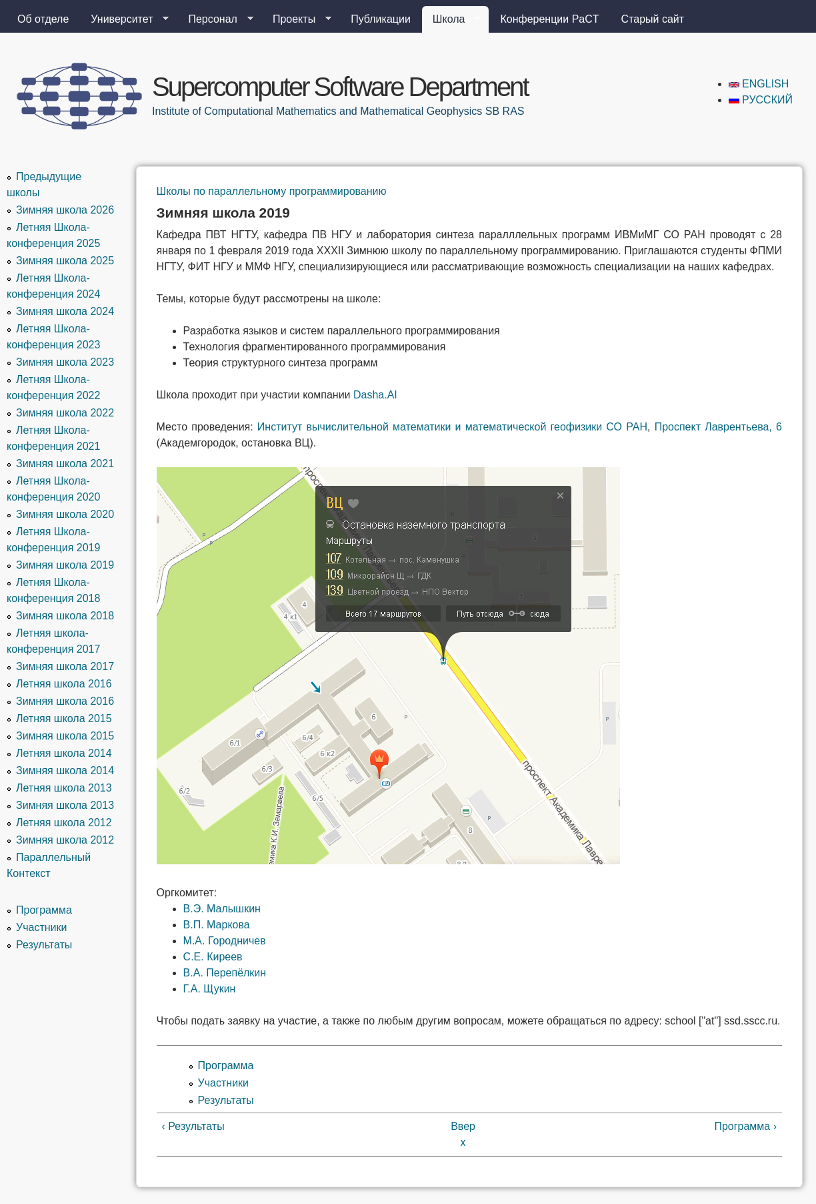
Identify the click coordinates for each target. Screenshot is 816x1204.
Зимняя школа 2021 (65, 463)
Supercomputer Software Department (340, 86)
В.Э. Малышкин (222, 908)
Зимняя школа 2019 (65, 565)
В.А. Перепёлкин (225, 972)
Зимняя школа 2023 (65, 362)
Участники (223, 1083)
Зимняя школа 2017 (65, 666)
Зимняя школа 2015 (65, 735)
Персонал (215, 19)
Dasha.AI (375, 394)
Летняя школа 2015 (64, 718)
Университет (124, 19)
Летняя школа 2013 (64, 788)
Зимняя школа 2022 (65, 412)
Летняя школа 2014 (64, 753)
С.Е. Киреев (213, 956)
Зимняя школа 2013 (65, 805)
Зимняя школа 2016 (65, 701)
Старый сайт (653, 19)
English (759, 83)
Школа (451, 19)
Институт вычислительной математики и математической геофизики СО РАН (452, 426)
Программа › (745, 1126)
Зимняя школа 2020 (65, 514)
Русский (761, 99)
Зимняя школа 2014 (65, 770)
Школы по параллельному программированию (272, 191)
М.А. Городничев (224, 940)
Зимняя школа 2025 (65, 260)
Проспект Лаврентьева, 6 (718, 426)
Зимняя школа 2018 (65, 615)
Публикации (381, 19)
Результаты (226, 1100)
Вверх (463, 1134)
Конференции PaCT (549, 19)
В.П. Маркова (216, 924)
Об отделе (43, 19)
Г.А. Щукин (209, 988)
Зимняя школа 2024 (65, 311)
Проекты (296, 19)
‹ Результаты (193, 1126)
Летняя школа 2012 (64, 822)
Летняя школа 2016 (64, 683)
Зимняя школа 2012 (65, 840)
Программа (226, 1065)
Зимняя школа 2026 (65, 210)
